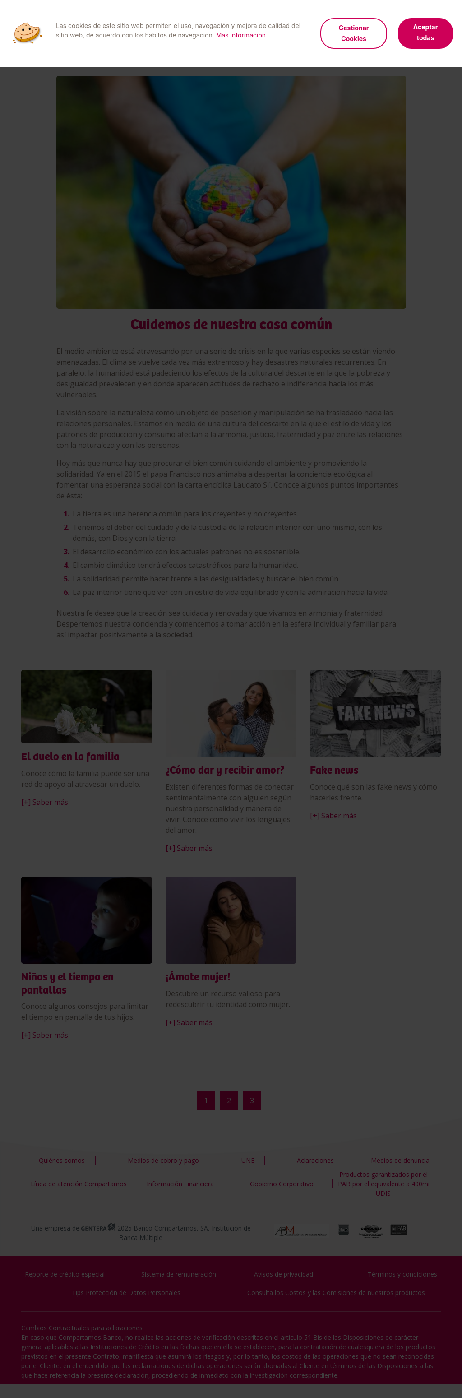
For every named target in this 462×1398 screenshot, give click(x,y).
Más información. (242, 35)
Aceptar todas (425, 32)
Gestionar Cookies (354, 33)
